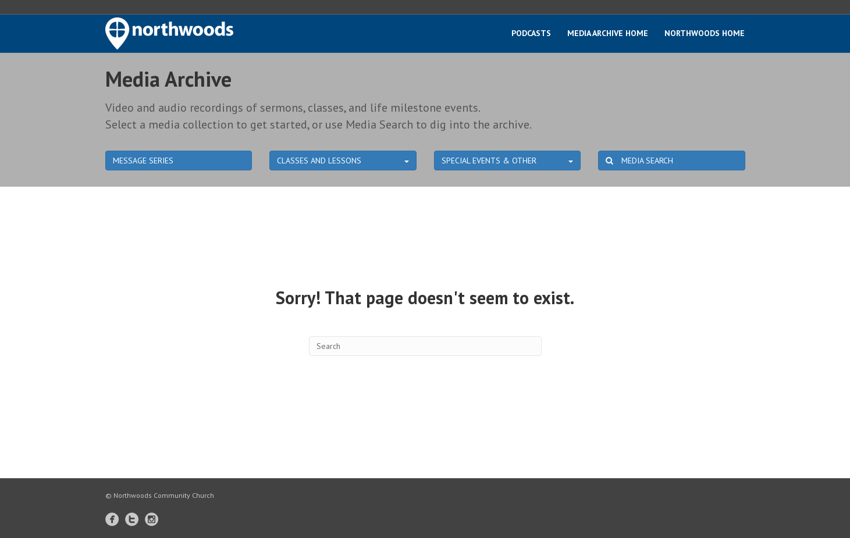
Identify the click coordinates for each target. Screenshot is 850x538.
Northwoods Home (704, 33)
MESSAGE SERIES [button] (143, 160)
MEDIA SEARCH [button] (639, 160)
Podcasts (531, 33)
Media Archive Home (607, 33)
